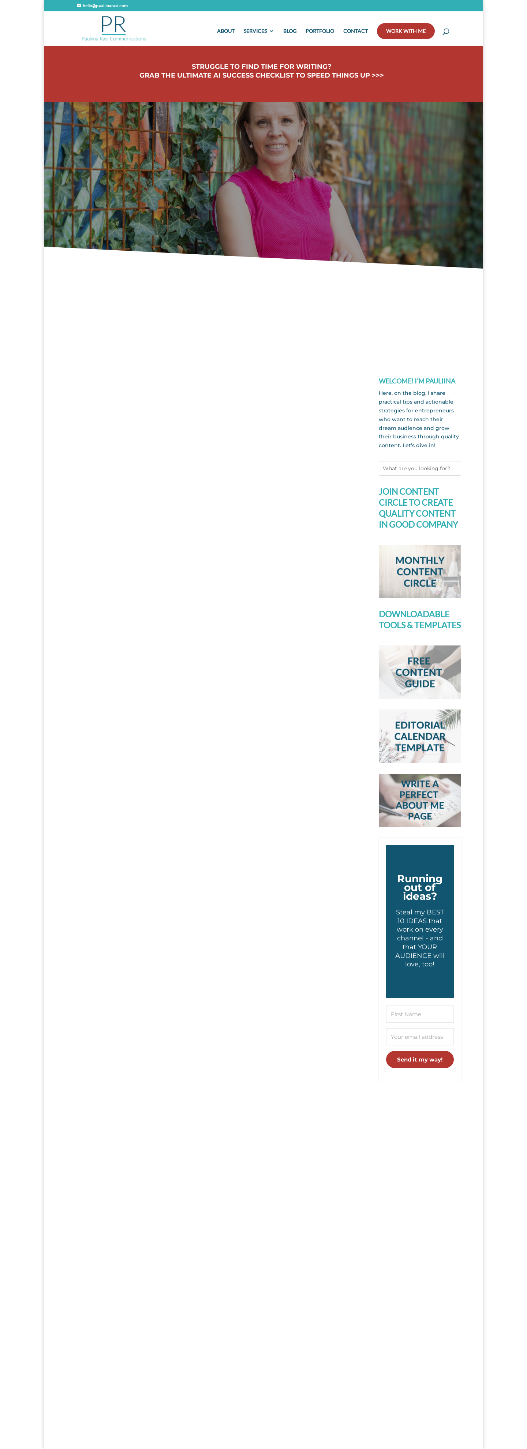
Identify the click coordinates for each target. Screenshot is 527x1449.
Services (255, 31)
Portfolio (320, 31)
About (226, 31)
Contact (355, 31)
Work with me (406, 31)
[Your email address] (420, 1036)
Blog (289, 31)
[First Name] (420, 1014)
